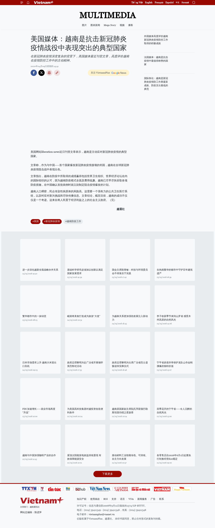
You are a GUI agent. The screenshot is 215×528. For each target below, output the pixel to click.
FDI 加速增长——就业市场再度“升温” (38, 410)
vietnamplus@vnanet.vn (102, 514)
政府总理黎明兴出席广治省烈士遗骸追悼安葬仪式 (130, 364)
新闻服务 (142, 499)
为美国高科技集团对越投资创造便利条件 (85, 410)
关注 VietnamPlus (100, 72)
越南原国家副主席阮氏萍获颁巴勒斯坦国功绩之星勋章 (130, 410)
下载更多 (107, 473)
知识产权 (81, 499)
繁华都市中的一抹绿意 (34, 316)
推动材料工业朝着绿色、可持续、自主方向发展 (130, 457)
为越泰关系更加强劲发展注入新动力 (130, 318)
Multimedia (107, 15)
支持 (114, 499)
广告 (153, 499)
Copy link (57, 73)
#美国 (35, 221)
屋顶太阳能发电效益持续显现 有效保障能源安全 (84, 457)
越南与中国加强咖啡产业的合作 (39, 455)
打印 (49, 73)
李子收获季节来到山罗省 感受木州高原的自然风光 (174, 318)
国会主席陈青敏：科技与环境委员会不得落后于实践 (130, 271)
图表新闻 (95, 25)
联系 (161, 499)
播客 (130, 25)
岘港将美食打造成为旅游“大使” (83, 316)
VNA (131, 499)
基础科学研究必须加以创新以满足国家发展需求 (85, 271)
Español (169, 2)
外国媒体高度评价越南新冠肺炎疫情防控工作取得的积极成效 (156, 40)
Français (159, 2)
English (148, 2)
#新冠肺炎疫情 (52, 221)
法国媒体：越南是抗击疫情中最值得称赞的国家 (156, 61)
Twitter (41, 73)
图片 (84, 25)
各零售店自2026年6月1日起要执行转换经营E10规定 (174, 457)
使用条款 (95, 499)
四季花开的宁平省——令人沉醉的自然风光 (174, 410)
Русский (185, 2)
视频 (122, 25)
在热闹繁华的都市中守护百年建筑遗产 (175, 271)
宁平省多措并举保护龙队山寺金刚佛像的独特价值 (175, 364)
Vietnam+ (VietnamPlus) (44, 2)
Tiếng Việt (137, 2)
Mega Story (110, 25)
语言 (122, 499)
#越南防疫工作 (73, 221)
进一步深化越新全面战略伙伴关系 (40, 269)
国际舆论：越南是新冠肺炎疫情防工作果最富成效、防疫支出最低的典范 (156, 83)
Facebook (34, 73)
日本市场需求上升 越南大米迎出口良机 (39, 364)
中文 (177, 2)
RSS (105, 499)
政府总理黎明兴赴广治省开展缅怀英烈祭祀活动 (85, 364)
